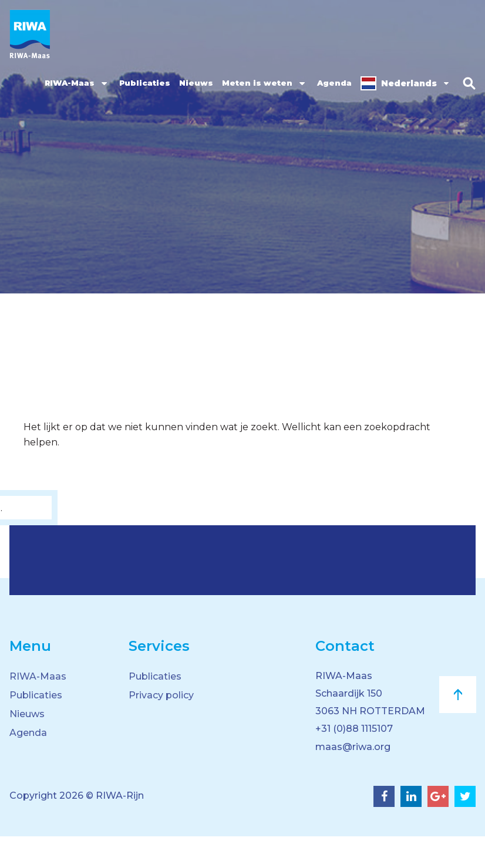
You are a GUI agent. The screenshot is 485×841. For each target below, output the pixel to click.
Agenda (332, 82)
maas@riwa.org (352, 751)
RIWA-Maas (67, 82)
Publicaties (142, 82)
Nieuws (194, 82)
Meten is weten (255, 82)
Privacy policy (161, 695)
